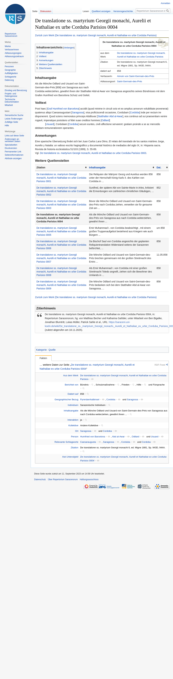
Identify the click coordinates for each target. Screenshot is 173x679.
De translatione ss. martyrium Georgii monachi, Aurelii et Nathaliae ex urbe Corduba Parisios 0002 (61, 191)
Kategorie (41, 349)
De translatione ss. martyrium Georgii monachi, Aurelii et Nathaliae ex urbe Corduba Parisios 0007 (61, 258)
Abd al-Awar (118, 436)
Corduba (125, 442)
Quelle (51, 349)
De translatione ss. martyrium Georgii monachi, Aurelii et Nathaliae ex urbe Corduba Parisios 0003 (93, 153)
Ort (76, 431)
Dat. (159, 167)
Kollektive (73, 425)
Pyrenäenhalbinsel (89, 399)
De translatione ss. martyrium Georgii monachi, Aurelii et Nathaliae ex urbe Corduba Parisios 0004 (58, 218)
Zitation (74, 447)
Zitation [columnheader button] (40, 167)
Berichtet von (71, 384)
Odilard (105, 120)
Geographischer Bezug (66, 399)
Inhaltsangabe (97, 167)
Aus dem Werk (70, 375)
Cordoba (135, 112)
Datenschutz (40, 479)
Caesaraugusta (88, 442)
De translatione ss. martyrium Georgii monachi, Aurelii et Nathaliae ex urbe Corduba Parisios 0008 (61, 271)
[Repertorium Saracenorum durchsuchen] (153, 10)
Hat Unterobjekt (70, 456)
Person (74, 436)
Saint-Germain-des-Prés (129, 81)
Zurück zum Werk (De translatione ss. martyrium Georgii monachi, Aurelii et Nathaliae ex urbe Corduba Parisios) (96, 35)
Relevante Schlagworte (66, 442)
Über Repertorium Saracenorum (63, 479)
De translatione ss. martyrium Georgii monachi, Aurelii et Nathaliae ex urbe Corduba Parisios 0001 (61, 178)
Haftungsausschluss (89, 479)
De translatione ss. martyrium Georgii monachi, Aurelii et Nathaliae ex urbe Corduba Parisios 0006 (61, 245)
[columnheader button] (121, 167)
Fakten (43, 358)
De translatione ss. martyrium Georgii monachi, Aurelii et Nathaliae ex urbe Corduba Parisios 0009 (61, 285)
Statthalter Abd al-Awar (110, 116)
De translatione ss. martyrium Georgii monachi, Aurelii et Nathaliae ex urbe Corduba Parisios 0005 (61, 231)
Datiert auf (73, 394)
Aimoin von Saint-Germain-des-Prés (135, 76)
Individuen (73, 405)
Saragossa (78, 112)
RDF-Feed (160, 365)
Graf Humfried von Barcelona (63, 108)
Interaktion (72, 420)
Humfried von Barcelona (92, 436)
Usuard (50, 124)
